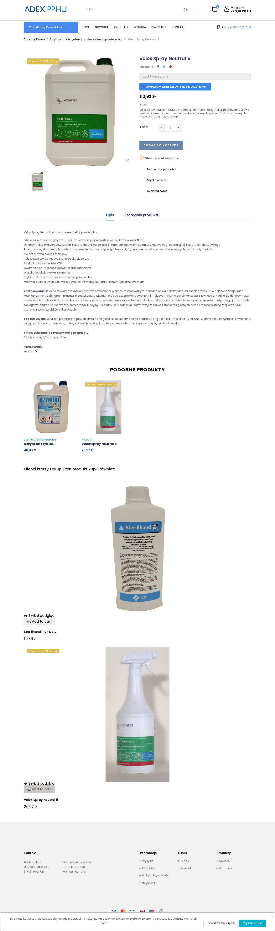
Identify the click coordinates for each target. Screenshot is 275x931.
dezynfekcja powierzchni (40, 439)
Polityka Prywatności (155, 875)
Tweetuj (164, 67)
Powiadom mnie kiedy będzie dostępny (175, 86)
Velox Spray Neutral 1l (99, 444)
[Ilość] (170, 127)
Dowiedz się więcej (221, 923)
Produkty (88, 439)
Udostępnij (158, 67)
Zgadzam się (252, 923)
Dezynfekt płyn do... (39, 444)
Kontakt (186, 868)
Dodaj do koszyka (161, 145)
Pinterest (170, 67)
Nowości (224, 861)
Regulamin (149, 883)
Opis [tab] (110, 215)
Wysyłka (147, 861)
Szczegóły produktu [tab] (141, 215)
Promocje (225, 868)
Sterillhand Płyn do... (40, 632)
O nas (185, 861)
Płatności (148, 868)
